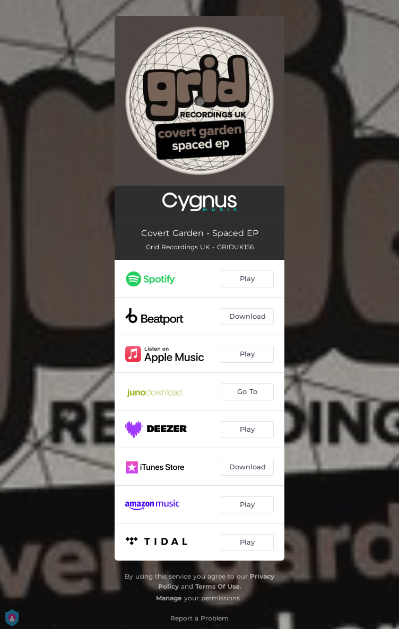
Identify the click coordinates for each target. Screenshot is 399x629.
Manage (169, 598)
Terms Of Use (217, 586)
